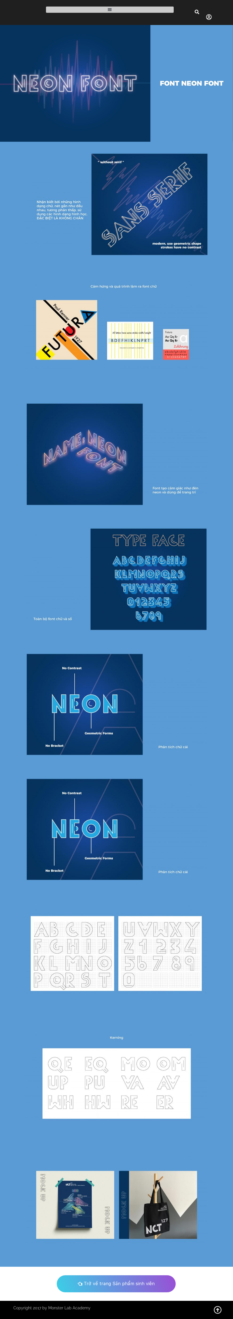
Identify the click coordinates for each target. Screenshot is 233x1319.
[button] (110, 10)
